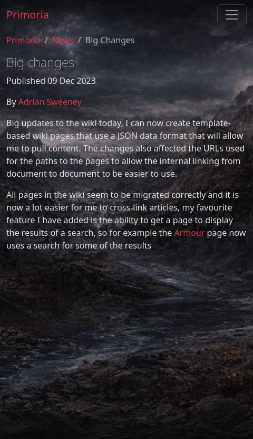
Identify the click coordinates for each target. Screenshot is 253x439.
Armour (189, 232)
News (63, 40)
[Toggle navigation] (232, 14)
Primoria (27, 14)
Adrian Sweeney (50, 102)
